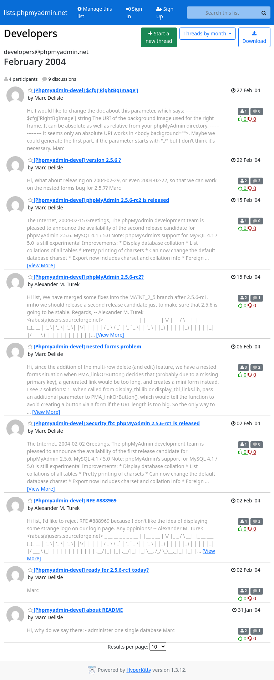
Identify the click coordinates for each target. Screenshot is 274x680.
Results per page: (128, 646)
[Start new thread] (159, 37)
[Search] (264, 12)
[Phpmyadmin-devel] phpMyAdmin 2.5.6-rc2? (86, 276)
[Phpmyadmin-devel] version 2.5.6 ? (74, 160)
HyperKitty (138, 669)
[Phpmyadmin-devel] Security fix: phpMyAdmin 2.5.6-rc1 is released (114, 423)
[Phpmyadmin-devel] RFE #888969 (72, 500)
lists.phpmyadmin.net (35, 12)
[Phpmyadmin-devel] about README (75, 609)
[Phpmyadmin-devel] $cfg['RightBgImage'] (83, 90)
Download (254, 37)
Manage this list (94, 12)
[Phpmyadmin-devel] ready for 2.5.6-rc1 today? (88, 569)
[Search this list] (222, 12)
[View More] (41, 265)
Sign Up (164, 12)
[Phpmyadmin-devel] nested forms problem (85, 346)
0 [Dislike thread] (252, 118)
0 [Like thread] (243, 118)
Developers (30, 33)
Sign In (134, 12)
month (205, 33)
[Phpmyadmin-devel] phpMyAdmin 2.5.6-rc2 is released (98, 200)
